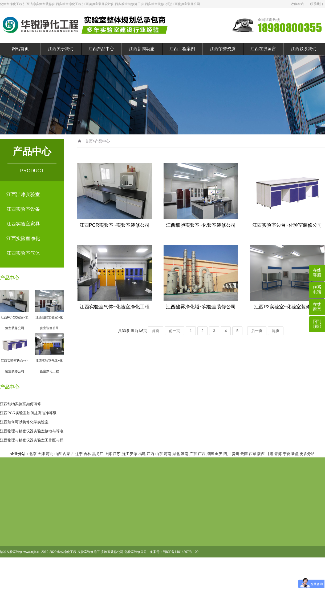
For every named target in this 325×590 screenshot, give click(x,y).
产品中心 (9, 278)
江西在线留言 (263, 48)
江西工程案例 (182, 48)
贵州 (235, 454)
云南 (244, 454)
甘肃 (269, 454)
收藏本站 (297, 4)
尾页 (275, 331)
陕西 (261, 454)
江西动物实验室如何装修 (20, 404)
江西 (150, 454)
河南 (167, 454)
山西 (58, 454)
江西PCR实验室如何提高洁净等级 (28, 413)
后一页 (256, 331)
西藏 (252, 454)
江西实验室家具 (23, 223)
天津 (41, 454)
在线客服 (317, 272)
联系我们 (316, 4)
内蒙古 (68, 454)
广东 (193, 454)
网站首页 (20, 48)
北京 (32, 454)
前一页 (174, 331)
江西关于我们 (61, 48)
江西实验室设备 (23, 209)
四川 (227, 454)
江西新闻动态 (142, 48)
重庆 (218, 454)
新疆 (295, 454)
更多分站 (307, 454)
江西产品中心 (101, 48)
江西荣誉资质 (222, 48)
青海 (278, 454)
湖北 (176, 454)
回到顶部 (317, 324)
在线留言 (317, 307)
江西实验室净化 (23, 238)
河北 (49, 454)
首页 (89, 141)
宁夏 (286, 454)
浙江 (125, 454)
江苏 (116, 454)
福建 (142, 454)
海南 (210, 454)
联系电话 (317, 289)
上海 (108, 454)
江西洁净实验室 (23, 194)
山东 (159, 454)
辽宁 (79, 454)
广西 (201, 454)
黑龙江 (97, 454)
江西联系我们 (303, 48)
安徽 (133, 454)
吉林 (87, 454)
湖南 (184, 454)
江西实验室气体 (23, 253)
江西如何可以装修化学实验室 (24, 422)
